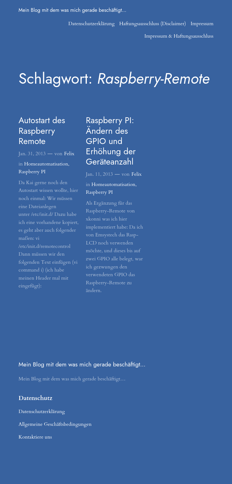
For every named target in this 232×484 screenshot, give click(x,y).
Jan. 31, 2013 (32, 153)
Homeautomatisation (46, 164)
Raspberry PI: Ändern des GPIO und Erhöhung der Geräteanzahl (111, 140)
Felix (69, 153)
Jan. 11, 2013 (99, 174)
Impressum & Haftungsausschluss (179, 36)
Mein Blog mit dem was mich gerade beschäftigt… (73, 10)
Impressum (202, 23)
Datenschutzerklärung (91, 23)
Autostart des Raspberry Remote (42, 130)
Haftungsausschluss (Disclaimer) (152, 23)
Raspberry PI (32, 171)
